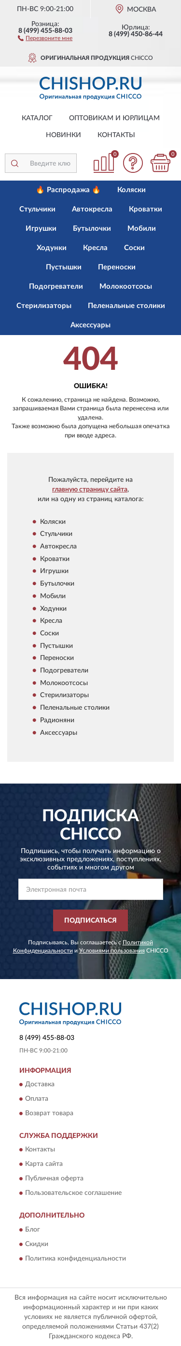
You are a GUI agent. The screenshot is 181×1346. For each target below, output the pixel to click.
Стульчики (37, 209)
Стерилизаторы (43, 305)
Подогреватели (56, 286)
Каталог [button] (37, 118)
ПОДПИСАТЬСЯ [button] (90, 920)
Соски (134, 248)
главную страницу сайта (89, 489)
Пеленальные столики (126, 305)
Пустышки (64, 267)
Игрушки (41, 228)
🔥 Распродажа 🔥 (68, 190)
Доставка (40, 1084)
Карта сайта (44, 1164)
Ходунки (52, 248)
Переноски (117, 267)
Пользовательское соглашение (73, 1193)
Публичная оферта (54, 1179)
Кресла (95, 248)
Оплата (36, 1098)
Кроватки (145, 209)
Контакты (116, 135)
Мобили (141, 228)
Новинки (63, 135)
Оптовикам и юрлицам (114, 118)
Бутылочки (92, 228)
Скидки (36, 1244)
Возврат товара (49, 1113)
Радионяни (57, 720)
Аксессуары (90, 325)
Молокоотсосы (125, 286)
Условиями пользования (112, 950)
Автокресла (92, 209)
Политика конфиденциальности (75, 1258)
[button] (45, 38)
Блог (32, 1229)
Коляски (131, 190)
